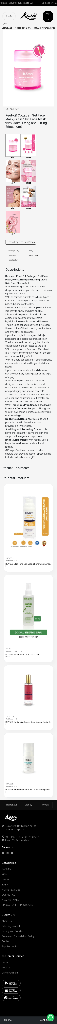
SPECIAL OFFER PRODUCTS (17, 905)
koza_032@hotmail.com (16, 840)
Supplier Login (9, 946)
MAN (9, 28)
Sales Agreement (11, 926)
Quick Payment (10, 972)
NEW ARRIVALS (10, 900)
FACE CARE (33, 255)
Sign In (36, 16)
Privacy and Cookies (12, 931)
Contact (6, 941)
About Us (7, 921)
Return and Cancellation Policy (18, 936)
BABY (27, 28)
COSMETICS (8, 894)
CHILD (19, 28)
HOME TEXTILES (11, 889)
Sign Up (48, 16)
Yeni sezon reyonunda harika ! (16, 3)
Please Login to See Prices (21, 242)
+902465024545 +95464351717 (20, 836)
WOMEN (6, 869)
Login (5, 962)
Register (6, 967)
